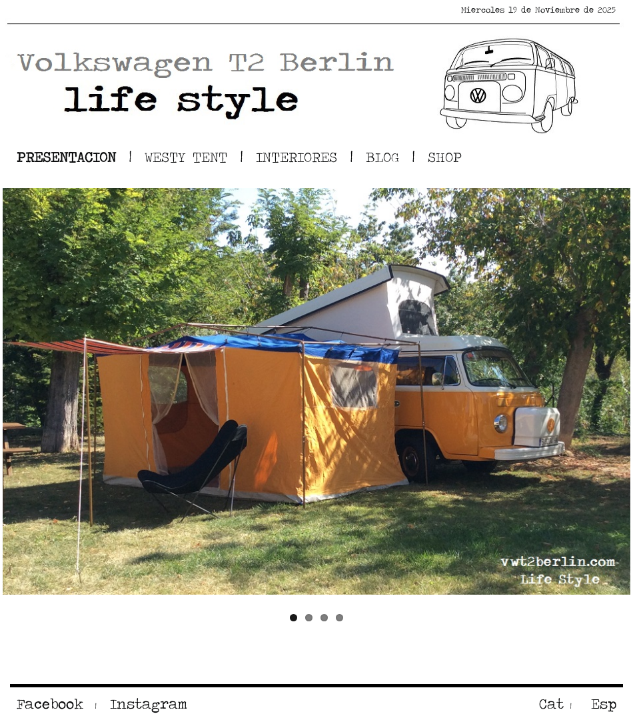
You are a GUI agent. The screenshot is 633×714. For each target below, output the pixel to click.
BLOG (382, 157)
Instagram (145, 703)
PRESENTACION (66, 157)
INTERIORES (296, 157)
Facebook (50, 703)
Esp (600, 703)
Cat (551, 703)
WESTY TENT (186, 157)
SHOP (445, 157)
